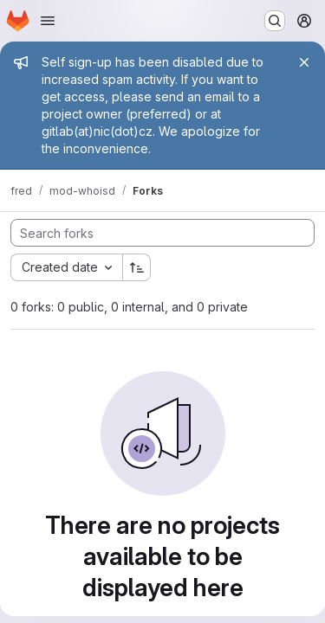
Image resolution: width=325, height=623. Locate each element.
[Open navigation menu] (48, 21)
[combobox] (66, 267)
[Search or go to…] (274, 20)
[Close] (304, 62)
